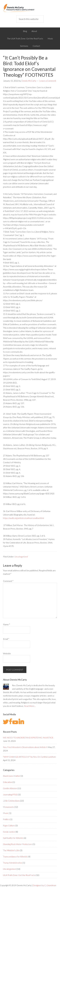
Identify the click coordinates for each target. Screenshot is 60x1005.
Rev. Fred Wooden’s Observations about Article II (25, 747)
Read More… (30, 706)
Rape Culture (9, 825)
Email (6, 639)
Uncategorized (21, 556)
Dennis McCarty (30, 8)
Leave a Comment (47, 80)
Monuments (8, 807)
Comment (8, 581)
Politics (6, 819)
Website (7, 653)
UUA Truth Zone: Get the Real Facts (19, 875)
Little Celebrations (11, 800)
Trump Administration (12, 862)
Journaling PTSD (10, 794)
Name (6, 624)
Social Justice (9, 831)
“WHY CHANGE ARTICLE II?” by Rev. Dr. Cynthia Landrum (29, 756)
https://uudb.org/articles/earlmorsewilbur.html (23, 518)
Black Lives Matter (11, 776)
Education (7, 782)
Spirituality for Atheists (13, 838)
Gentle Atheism (10, 788)
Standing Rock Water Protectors (17, 844)
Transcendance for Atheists (15, 856)
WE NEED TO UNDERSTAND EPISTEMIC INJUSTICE (28, 737)
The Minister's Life (11, 850)
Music (5, 813)
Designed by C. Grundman (44, 885)
